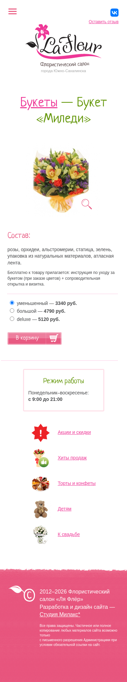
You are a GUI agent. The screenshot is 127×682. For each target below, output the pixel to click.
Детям (64, 509)
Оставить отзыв (104, 21)
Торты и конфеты (77, 483)
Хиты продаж (72, 457)
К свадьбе (69, 534)
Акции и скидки (74, 432)
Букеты (39, 103)
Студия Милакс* (60, 614)
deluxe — (35, 319)
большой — (37, 311)
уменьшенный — (43, 303)
